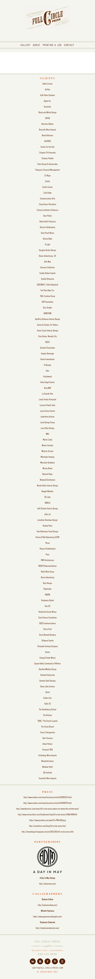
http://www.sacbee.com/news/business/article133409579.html (47, 803)
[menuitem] (25, 45)
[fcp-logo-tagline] (47, 23)
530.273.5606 (47, 954)
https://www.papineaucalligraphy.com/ (47, 916)
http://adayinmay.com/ (47, 883)
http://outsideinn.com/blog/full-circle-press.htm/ (47, 826)
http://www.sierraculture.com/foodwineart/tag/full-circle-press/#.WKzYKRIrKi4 (47, 814)
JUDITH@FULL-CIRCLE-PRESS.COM (47, 968)
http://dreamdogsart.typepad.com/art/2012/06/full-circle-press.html (47, 831)
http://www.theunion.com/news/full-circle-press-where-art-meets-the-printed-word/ (47, 808)
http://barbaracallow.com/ (47, 905)
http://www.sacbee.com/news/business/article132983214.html (48, 797)
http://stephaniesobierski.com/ (47, 928)
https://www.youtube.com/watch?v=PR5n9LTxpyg (47, 820)
